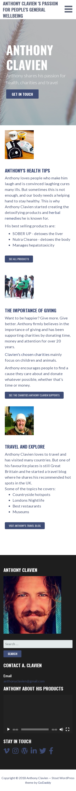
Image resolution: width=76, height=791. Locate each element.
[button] (70, 9)
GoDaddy (44, 782)
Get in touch (22, 94)
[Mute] (61, 729)
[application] (38, 714)
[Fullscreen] (67, 729)
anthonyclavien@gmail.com (24, 681)
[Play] (8, 729)
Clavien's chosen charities (27, 354)
